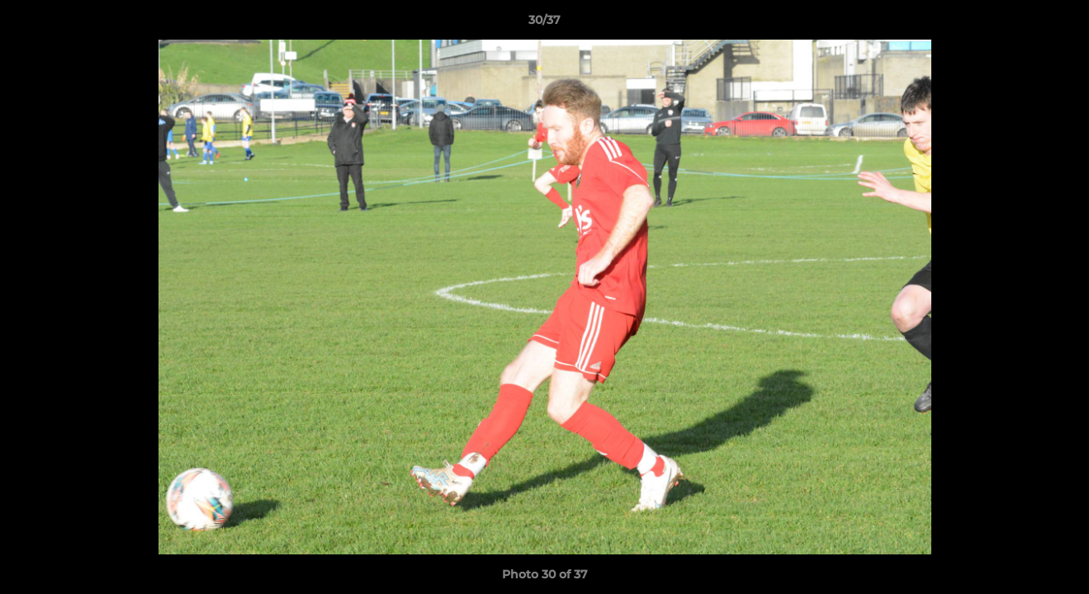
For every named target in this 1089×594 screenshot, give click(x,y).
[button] (1059, 23)
